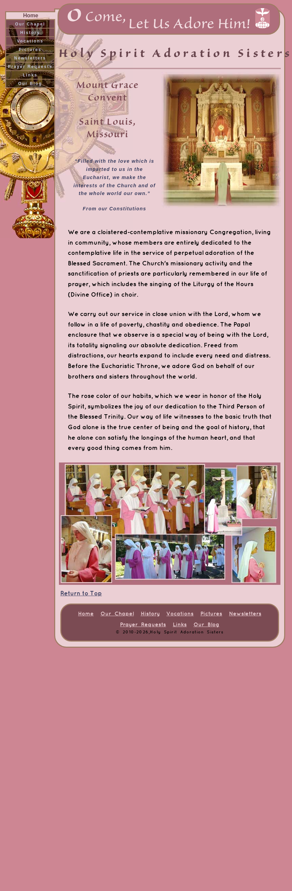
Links (30, 75)
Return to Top (81, 593)
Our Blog (30, 83)
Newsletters (30, 58)
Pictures (30, 49)
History (30, 32)
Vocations (30, 41)
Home (30, 15)
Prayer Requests (30, 66)
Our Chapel (30, 24)
